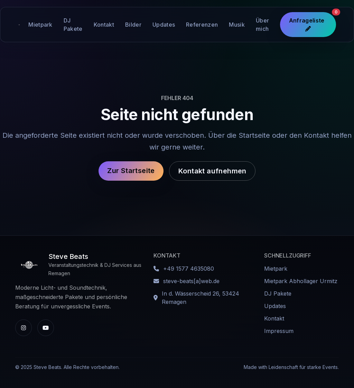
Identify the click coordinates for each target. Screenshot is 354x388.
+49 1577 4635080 (188, 268)
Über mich (262, 24)
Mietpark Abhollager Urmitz (300, 281)
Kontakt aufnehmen (212, 171)
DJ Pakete (73, 24)
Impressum (279, 330)
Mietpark (40, 24)
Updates (163, 24)
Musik (237, 24)
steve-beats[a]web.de (191, 281)
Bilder (133, 24)
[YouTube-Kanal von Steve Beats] (45, 327)
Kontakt (104, 24)
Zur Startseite (131, 170)
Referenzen (202, 24)
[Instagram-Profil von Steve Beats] (23, 327)
